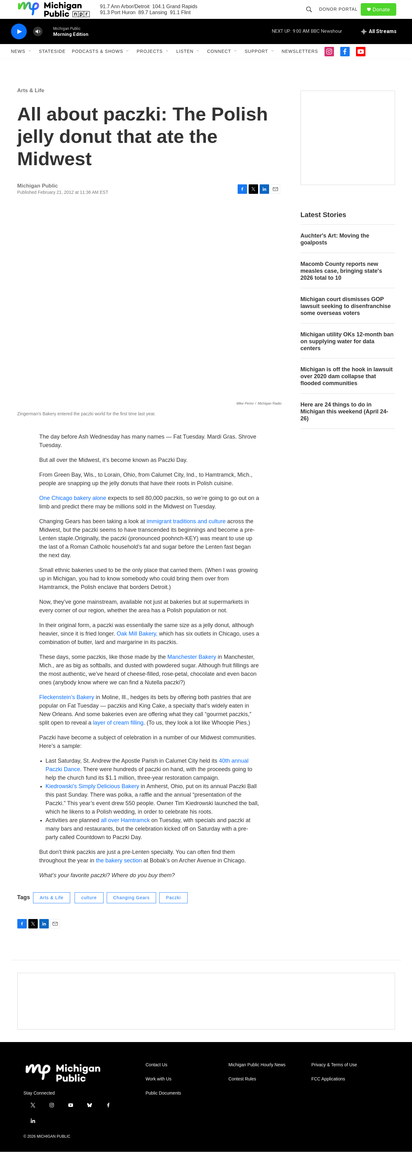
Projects (150, 65)
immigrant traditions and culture (186, 535)
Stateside (52, 65)
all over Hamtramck (125, 834)
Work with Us (159, 1093)
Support (256, 65)
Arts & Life (30, 105)
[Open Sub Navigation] (30, 65)
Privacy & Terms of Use (334, 1079)
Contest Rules (242, 1093)
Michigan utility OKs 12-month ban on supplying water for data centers (347, 355)
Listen (185, 65)
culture (89, 911)
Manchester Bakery (191, 671)
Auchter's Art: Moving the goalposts (335, 253)
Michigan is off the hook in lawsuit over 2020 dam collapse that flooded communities (347, 390)
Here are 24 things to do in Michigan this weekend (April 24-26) (344, 426)
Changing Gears (131, 911)
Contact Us (156, 1079)
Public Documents (163, 1107)
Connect (219, 65)
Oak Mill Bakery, (138, 648)
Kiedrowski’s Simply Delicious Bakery (92, 800)
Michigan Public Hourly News (257, 1079)
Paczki (173, 911)
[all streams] (378, 45)
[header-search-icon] (312, 16)
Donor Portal (341, 16)
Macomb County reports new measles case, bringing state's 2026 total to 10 (341, 285)
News (18, 65)
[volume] (37, 46)
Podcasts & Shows (97, 65)
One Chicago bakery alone (72, 512)
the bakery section (119, 875)
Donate (385, 16)
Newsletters (300, 65)
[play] (19, 45)
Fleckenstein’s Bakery (66, 711)
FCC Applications (328, 1093)
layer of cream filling (118, 737)
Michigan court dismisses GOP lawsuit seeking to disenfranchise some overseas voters (346, 320)
